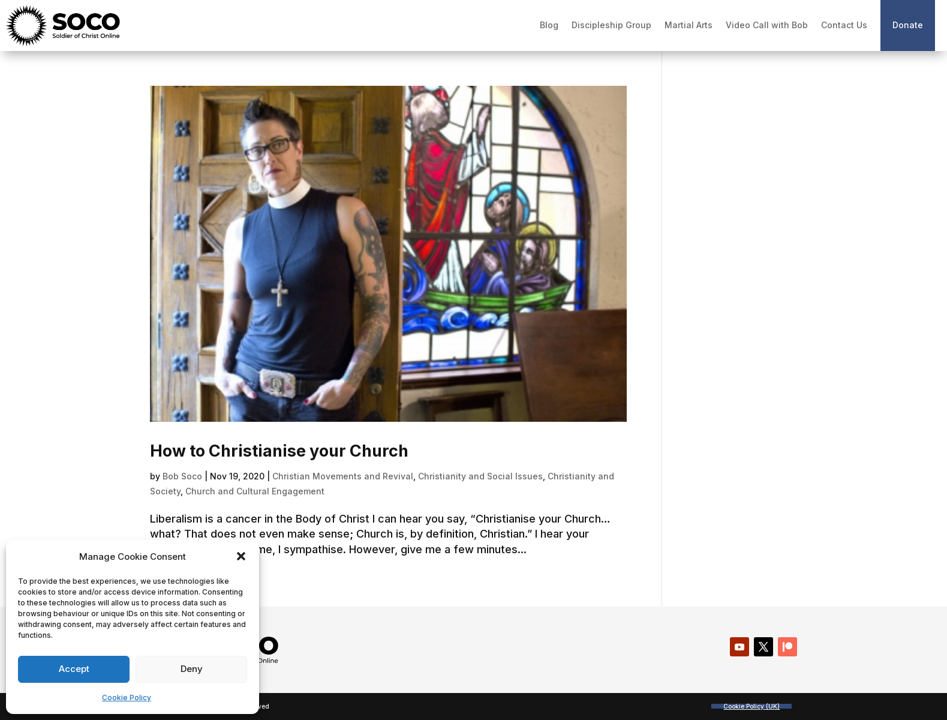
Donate (907, 25)
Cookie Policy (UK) (751, 706)
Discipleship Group (611, 25)
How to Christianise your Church (279, 451)
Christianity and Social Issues (480, 476)
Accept (74, 668)
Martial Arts (688, 25)
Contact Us (844, 25)
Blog (549, 25)
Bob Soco (182, 476)
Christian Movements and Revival (342, 476)
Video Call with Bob (767, 25)
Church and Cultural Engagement (254, 491)
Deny (192, 668)
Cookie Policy (126, 697)
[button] (241, 556)
